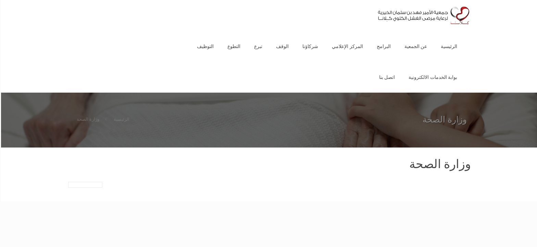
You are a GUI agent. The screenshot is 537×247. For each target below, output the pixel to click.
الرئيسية (120, 119)
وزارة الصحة (87, 119)
